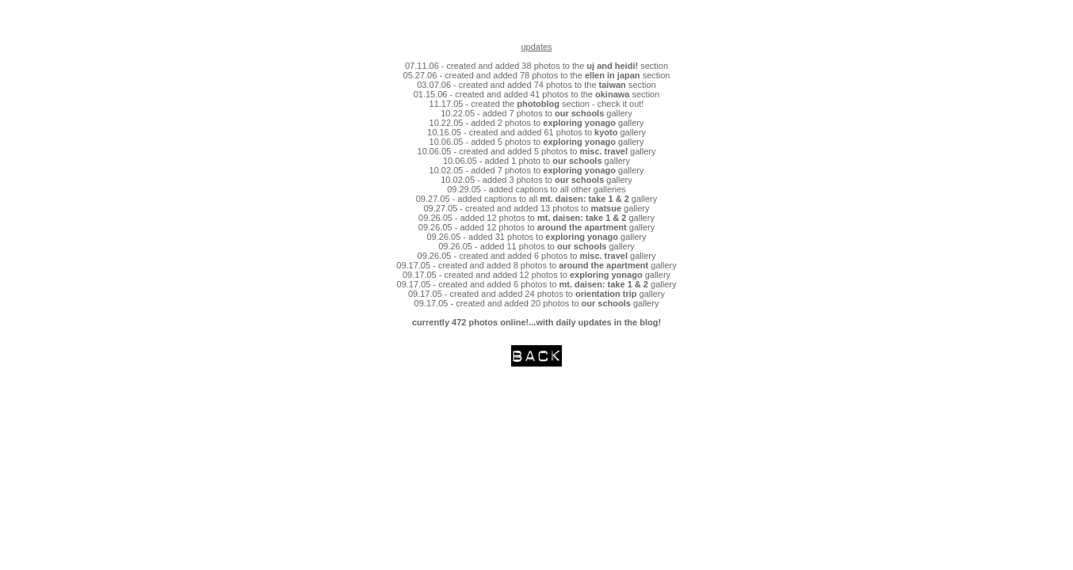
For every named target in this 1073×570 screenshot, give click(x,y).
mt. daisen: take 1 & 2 (586, 198)
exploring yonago (579, 122)
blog (649, 322)
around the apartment (582, 227)
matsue (606, 208)
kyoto (605, 132)
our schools (579, 113)
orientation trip (606, 293)
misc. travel (603, 151)
